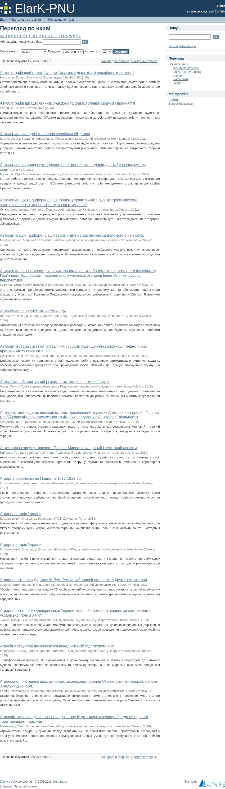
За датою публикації (187, 72)
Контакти (6, 786)
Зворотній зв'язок (25, 786)
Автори (178, 75)
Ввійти (220, 6)
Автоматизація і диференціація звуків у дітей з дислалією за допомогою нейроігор (72, 235)
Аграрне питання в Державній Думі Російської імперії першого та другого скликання (73, 580)
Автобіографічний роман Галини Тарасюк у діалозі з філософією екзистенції (67, 73)
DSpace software (11, 781)
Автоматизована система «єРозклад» (33, 311)
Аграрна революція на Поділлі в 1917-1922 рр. (41, 478)
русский (208, 11)
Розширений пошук (182, 46)
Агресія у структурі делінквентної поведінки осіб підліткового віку (57, 646)
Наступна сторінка (144, 61)
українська (194, 11)
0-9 (2, 36)
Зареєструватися (181, 103)
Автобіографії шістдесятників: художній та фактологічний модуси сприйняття (67, 103)
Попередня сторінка (115, 61)
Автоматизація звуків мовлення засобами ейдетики (45, 134)
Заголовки (180, 79)
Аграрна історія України (20, 514)
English (220, 11)
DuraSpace (60, 781)
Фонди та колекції (186, 68)
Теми (177, 83)
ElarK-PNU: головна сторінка (20, 19)
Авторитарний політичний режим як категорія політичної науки (54, 382)
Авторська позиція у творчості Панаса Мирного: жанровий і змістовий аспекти (68, 448)
